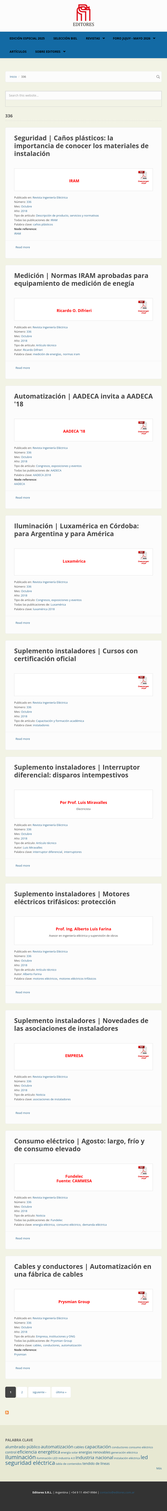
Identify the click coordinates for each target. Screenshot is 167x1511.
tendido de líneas (96, 1463)
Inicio (13, 77)
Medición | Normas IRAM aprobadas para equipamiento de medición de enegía (81, 279)
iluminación (20, 1457)
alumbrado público (22, 1446)
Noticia (40, 1095)
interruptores (73, 852)
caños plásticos (43, 224)
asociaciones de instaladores (52, 1099)
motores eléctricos (45, 979)
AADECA (56, 470)
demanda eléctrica (94, 1225)
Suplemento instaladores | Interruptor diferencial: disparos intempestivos (77, 771)
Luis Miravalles (32, 847)
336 (29, 202)
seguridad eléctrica (30, 1463)
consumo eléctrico (69, 1225)
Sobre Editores (47, 51)
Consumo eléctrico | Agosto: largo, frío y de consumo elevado (79, 1145)
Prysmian (20, 1354)
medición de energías (47, 354)
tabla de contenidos (69, 1464)
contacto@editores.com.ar (117, 1492)
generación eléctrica (124, 1452)
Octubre (26, 206)
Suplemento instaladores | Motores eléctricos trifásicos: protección (72, 897)
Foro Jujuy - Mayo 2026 (131, 38)
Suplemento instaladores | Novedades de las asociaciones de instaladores (81, 1024)
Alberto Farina (32, 974)
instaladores (41, 725)
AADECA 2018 (42, 475)
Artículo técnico (46, 345)
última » (61, 1392)
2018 (24, 211)
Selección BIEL (65, 38)
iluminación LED (47, 1458)
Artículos (18, 51)
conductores (51, 1345)
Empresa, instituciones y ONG (55, 1336)
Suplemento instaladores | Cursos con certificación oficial (76, 654)
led (144, 1457)
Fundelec (57, 1220)
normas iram (71, 354)
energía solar (69, 1452)
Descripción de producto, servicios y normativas (67, 215)
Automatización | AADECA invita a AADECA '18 (83, 400)
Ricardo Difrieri (33, 350)
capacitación (98, 1447)
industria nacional (94, 1457)
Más (159, 1468)
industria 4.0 (66, 1458)
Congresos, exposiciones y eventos (59, 466)
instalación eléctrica (127, 1458)
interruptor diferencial (47, 852)
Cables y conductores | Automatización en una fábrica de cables (82, 1270)
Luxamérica (58, 604)
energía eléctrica (44, 1225)
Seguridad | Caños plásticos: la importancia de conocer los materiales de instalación (81, 145)
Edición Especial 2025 (27, 38)
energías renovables (94, 1452)
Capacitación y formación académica (60, 721)
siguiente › (39, 1392)
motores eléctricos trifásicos (77, 979)
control (11, 1452)
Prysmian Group (61, 1341)
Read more (23, 247)
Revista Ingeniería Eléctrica (50, 197)
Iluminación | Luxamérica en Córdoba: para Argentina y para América (76, 529)
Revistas (93, 38)
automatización (71, 1345)
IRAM (54, 220)
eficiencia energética (38, 1452)
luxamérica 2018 (44, 609)
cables (37, 1345)
